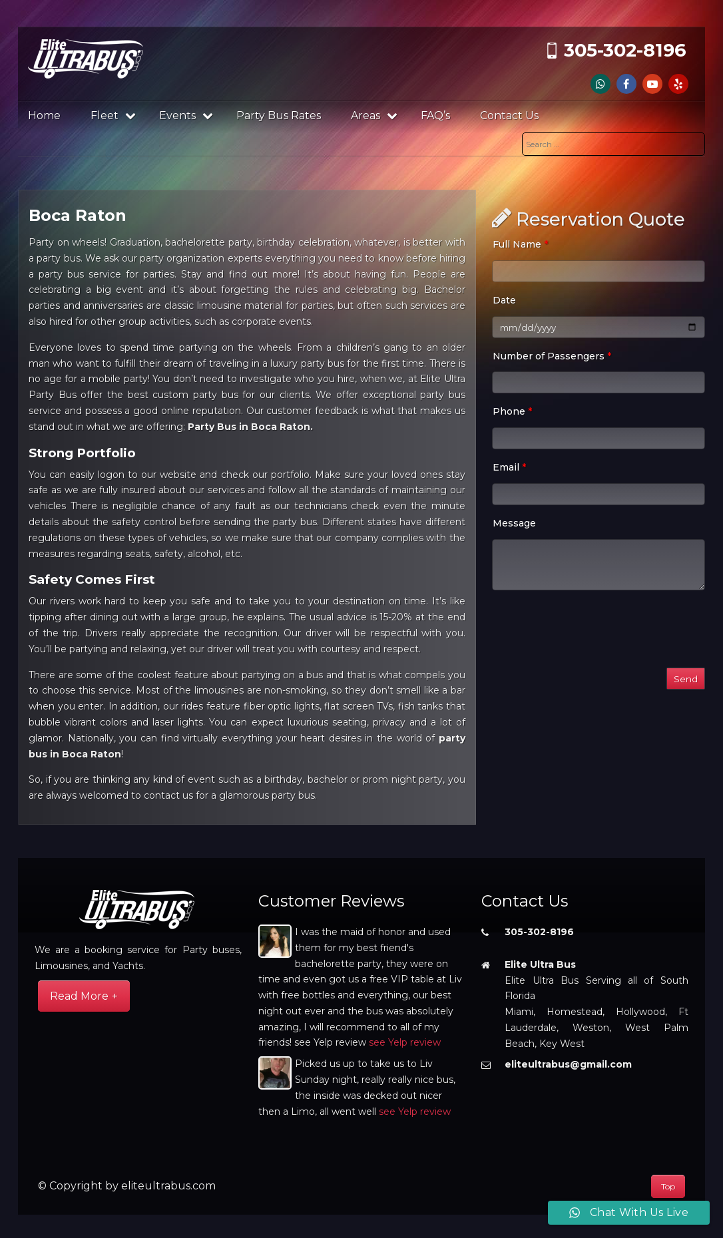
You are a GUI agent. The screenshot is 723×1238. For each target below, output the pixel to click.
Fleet (113, 115)
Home (44, 115)
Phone (512, 411)
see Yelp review (405, 1042)
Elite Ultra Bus (540, 964)
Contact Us (509, 115)
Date (504, 300)
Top (668, 1186)
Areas (374, 115)
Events (186, 115)
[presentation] (593, 632)
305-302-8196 (625, 50)
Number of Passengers (552, 356)
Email (509, 467)
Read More (79, 996)
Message (514, 523)
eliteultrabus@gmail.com (568, 1064)
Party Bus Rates (278, 115)
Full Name (520, 244)
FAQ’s (435, 115)
